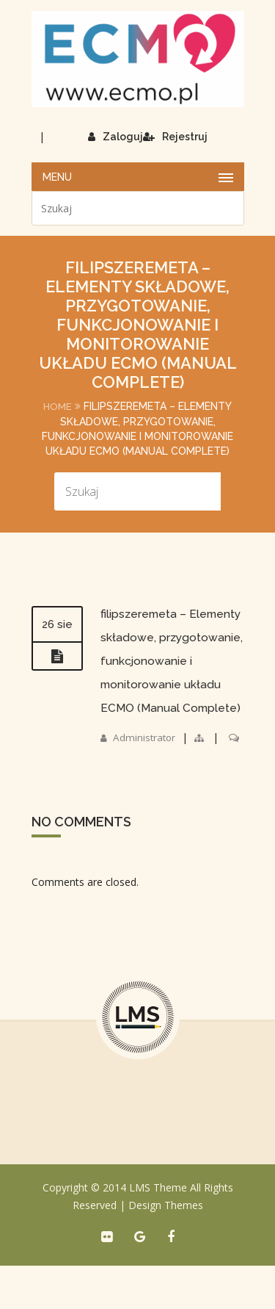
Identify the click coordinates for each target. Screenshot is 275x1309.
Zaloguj (115, 137)
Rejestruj (175, 137)
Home (58, 406)
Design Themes (165, 1248)
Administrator (145, 760)
